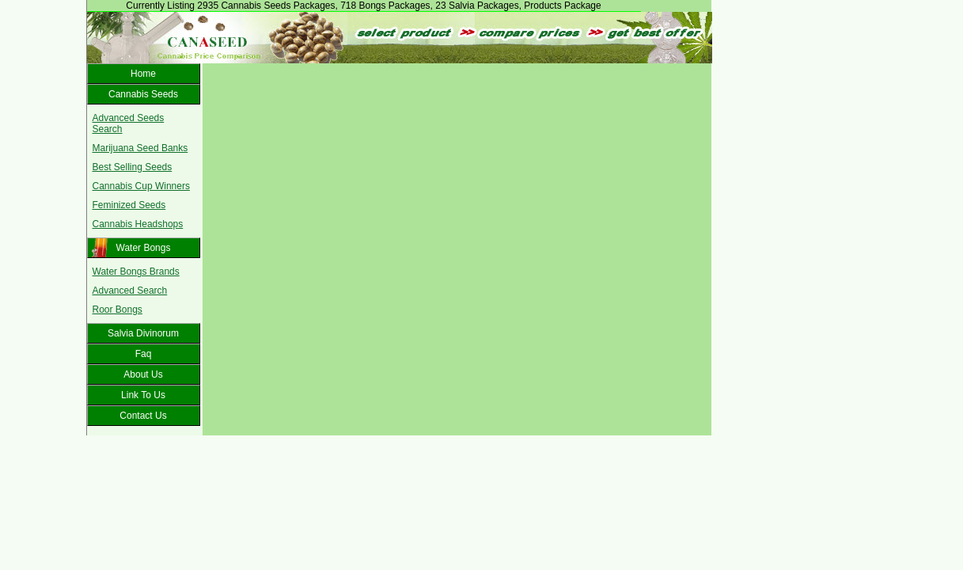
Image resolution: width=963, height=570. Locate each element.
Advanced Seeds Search (129, 123)
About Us (142, 374)
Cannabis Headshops (138, 224)
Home (143, 73)
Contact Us (142, 415)
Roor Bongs (117, 309)
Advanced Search (130, 290)
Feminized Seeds (129, 205)
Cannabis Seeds (143, 94)
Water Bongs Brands (136, 271)
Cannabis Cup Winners (141, 186)
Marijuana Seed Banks (140, 148)
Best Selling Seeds (133, 167)
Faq (143, 353)
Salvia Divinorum (143, 333)
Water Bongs (143, 247)
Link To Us (143, 395)
